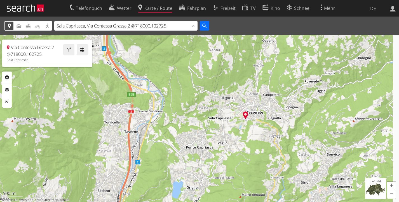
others (64, 200)
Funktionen (7, 102)
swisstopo (26, 200)
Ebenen (7, 90)
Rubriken (7, 77)
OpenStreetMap (46, 200)
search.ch (10, 200)
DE (373, 8)
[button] (391, 186)
